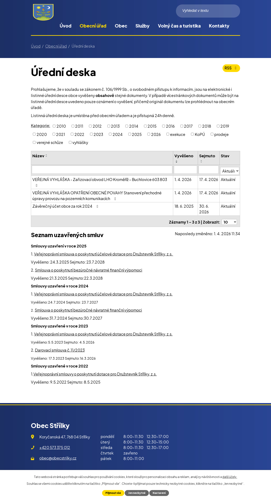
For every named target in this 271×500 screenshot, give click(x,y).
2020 (42, 134)
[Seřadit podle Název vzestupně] (46, 155)
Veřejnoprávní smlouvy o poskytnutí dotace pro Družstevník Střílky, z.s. (95, 371)
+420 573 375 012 (54, 444)
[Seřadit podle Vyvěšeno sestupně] (177, 162)
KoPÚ (200, 134)
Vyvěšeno (184, 155)
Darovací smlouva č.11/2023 (60, 347)
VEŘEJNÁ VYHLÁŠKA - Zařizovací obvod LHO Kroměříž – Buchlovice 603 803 (99, 181)
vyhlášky (80, 142)
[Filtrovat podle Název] (102, 170)
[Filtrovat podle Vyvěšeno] (185, 170)
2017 (188, 126)
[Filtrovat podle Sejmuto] (209, 170)
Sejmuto (207, 155)
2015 (152, 126)
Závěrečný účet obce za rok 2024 (66, 204)
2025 (137, 134)
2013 (115, 126)
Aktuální (228, 178)
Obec (121, 26)
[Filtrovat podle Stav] (229, 169)
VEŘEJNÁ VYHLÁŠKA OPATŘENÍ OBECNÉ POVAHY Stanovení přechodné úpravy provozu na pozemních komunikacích (97, 194)
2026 (156, 134)
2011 (79, 126)
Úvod (65, 26)
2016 (170, 126)
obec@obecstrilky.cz (57, 455)
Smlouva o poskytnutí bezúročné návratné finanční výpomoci (88, 267)
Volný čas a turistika (179, 26)
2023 (98, 134)
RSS (231, 69)
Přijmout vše (111, 492)
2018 (206, 126)
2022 (79, 134)
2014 (133, 126)
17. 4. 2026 (208, 178)
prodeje (221, 134)
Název (38, 155)
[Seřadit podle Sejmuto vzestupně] (201, 160)
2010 (61, 126)
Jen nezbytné (137, 492)
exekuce (177, 134)
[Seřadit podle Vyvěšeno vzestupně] (177, 160)
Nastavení (161, 492)
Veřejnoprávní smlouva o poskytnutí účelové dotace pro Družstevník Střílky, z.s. (103, 251)
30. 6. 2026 (204, 207)
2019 (224, 126)
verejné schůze (50, 142)
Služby (142, 26)
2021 (60, 134)
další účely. (229, 476)
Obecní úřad (93, 26)
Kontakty (219, 26)
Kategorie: (40, 125)
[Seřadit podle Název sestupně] (46, 156)
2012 (97, 126)
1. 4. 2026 (183, 178)
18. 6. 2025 (184, 204)
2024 (118, 134)
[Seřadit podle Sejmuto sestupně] (201, 162)
